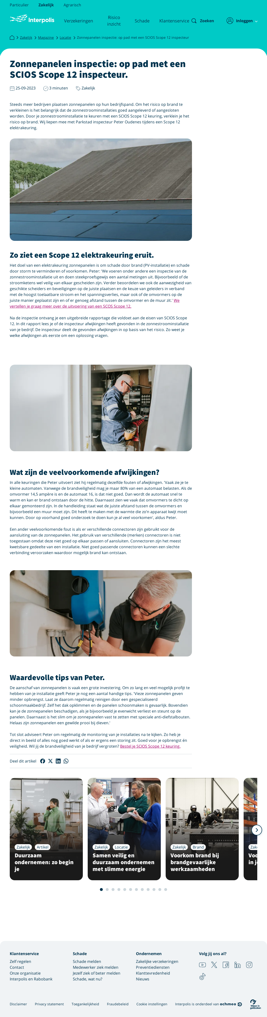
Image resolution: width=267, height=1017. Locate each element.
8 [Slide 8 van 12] (142, 889)
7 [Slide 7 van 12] (136, 889)
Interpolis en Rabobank (31, 979)
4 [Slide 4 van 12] (118, 889)
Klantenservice (170, 21)
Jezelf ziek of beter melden (96, 973)
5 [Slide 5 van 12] (124, 889)
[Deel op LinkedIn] (58, 761)
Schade (138, 21)
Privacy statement (49, 1004)
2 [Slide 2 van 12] (107, 889)
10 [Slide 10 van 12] (154, 889)
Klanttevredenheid (153, 973)
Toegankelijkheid (85, 1004)
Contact (17, 967)
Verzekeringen (77, 21)
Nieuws (142, 979)
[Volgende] (256, 830)
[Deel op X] (50, 761)
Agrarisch (72, 5)
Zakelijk (46, 5)
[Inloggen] (239, 21)
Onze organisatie (25, 973)
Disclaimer (18, 1004)
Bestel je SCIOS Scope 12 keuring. (150, 746)
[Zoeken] (198, 20)
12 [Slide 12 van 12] (165, 889)
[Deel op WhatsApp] (66, 761)
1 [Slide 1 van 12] (101, 889)
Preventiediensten (153, 967)
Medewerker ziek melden (95, 967)
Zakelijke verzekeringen (157, 961)
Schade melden (87, 961)
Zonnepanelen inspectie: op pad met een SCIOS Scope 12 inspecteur (133, 37)
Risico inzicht (111, 20)
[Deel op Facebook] (42, 761)
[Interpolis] (12, 38)
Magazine (46, 37)
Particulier (19, 5)
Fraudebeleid (118, 1004)
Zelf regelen (20, 961)
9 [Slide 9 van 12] (148, 889)
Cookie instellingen (151, 1004)
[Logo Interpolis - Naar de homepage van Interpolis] (31, 19)
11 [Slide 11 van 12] (159, 889)
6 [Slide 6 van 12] (130, 889)
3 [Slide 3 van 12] (113, 889)
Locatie (65, 37)
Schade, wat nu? (87, 979)
